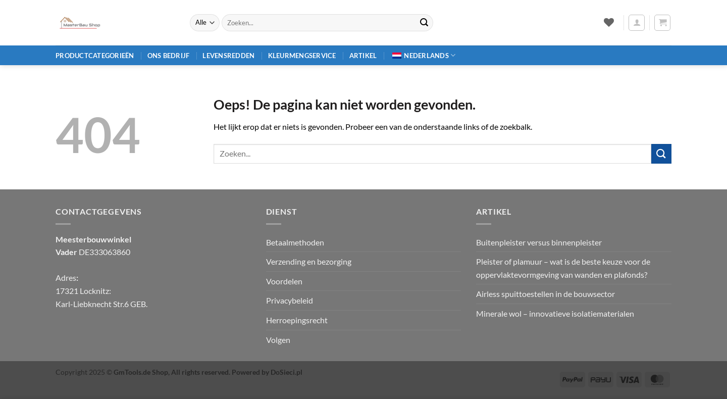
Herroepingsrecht (297, 320)
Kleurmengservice (302, 56)
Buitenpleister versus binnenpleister (539, 242)
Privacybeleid (289, 300)
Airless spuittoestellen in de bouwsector (545, 293)
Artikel (363, 56)
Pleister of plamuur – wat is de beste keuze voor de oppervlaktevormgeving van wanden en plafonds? (563, 268)
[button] (637, 23)
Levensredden (228, 56)
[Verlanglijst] (608, 22)
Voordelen (284, 281)
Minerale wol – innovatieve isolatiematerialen (555, 313)
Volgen (278, 339)
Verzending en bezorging (308, 261)
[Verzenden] (424, 22)
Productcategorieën (95, 56)
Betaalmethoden (295, 242)
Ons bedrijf (168, 56)
